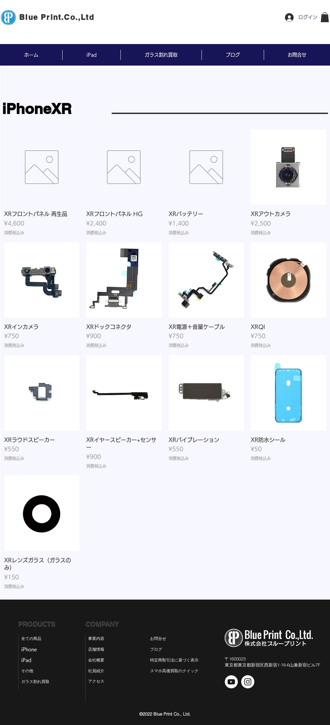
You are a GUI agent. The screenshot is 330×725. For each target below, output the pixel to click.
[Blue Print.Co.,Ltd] (57, 17)
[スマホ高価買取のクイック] (174, 671)
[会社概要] (97, 660)
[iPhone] (32, 649)
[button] (325, 17)
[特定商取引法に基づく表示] (180, 660)
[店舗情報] (97, 649)
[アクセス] (97, 682)
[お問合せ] (163, 639)
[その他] (30, 671)
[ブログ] (161, 649)
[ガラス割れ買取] (38, 682)
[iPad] (29, 660)
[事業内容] (97, 639)
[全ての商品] (35, 639)
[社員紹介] (97, 671)
